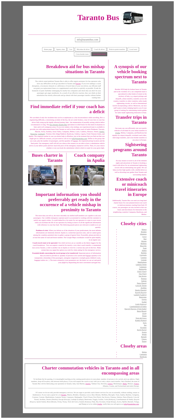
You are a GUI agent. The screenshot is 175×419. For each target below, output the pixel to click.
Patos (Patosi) (142, 283)
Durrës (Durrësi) (140, 290)
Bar (145, 325)
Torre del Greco (141, 318)
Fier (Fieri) (142, 274)
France (136, 384)
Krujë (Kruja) (142, 330)
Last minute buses (99, 54)
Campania (143, 354)
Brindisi (144, 232)
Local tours (133, 49)
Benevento (143, 297)
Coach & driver (99, 49)
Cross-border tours (82, 54)
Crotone (144, 260)
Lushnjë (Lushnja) (140, 295)
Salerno (144, 281)
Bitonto (144, 241)
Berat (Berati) (142, 311)
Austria (88, 384)
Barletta (143, 253)
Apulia (117, 133)
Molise (144, 352)
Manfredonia (142, 262)
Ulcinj (144, 313)
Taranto (63, 395)
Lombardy (41, 134)
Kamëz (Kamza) (141, 320)
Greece (110, 384)
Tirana (144, 316)
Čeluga (144, 339)
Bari (144, 239)
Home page (48, 49)
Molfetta (144, 243)
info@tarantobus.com (87, 39)
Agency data (60, 49)
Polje (145, 323)
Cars (70, 49)
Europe (78, 83)
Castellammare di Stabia (138, 306)
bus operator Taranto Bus (58, 125)
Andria (144, 250)
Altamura (143, 234)
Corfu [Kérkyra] (141, 304)
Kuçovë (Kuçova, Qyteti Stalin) (135, 309)
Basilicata (143, 357)
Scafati (144, 302)
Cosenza (144, 257)
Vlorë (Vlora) (142, 271)
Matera (144, 229)
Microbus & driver (83, 49)
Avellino (143, 288)
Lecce (144, 236)
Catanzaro (142, 267)
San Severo (143, 276)
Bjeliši (144, 334)
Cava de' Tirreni (141, 285)
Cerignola (143, 255)
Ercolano (143, 327)
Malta (125, 384)
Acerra (144, 332)
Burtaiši (143, 337)
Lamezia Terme (141, 264)
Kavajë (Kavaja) (141, 292)
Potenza (143, 278)
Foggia (144, 299)
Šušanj (144, 341)
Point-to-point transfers (117, 49)
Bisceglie (143, 246)
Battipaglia (143, 269)
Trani (145, 248)
